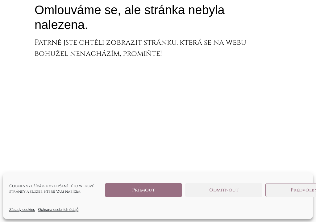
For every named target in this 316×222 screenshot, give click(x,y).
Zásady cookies (22, 210)
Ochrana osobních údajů (58, 210)
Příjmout (143, 190)
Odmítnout (224, 190)
